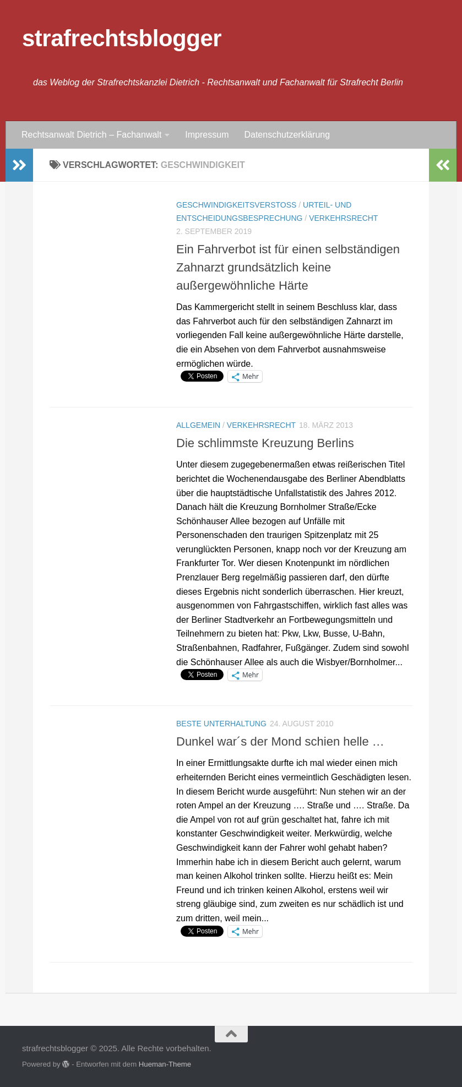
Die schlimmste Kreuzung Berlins (265, 443)
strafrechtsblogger (121, 38)
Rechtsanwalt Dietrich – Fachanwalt (91, 134)
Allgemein (198, 425)
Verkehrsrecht (343, 218)
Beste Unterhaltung (221, 723)
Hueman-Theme (165, 1064)
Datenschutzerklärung (287, 134)
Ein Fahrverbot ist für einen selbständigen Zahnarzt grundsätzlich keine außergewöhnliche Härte (288, 267)
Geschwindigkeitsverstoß (236, 204)
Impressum (207, 134)
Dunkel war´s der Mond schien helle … (280, 741)
